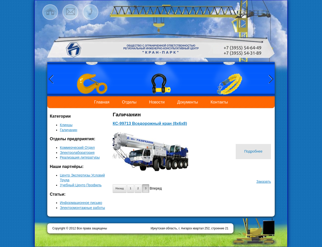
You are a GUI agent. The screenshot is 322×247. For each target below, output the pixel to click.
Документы (187, 102)
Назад (119, 188)
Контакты (219, 102)
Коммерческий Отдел (77, 148)
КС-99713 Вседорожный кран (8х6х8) (150, 123)
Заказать (263, 182)
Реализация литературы (80, 157)
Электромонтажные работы (82, 208)
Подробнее (253, 151)
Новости (157, 102)
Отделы (129, 102)
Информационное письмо (81, 203)
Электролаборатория (77, 153)
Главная (101, 102)
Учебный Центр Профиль (81, 185)
